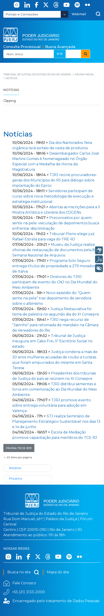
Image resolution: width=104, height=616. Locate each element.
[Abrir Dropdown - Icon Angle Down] (64, 14)
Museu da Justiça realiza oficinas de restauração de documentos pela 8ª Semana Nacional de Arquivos (54, 249)
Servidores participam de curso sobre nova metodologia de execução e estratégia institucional (53, 196)
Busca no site (23, 572)
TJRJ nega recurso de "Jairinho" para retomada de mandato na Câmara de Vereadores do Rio (55, 324)
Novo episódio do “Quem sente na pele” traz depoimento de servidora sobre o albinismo (51, 298)
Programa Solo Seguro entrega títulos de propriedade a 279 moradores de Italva (55, 266)
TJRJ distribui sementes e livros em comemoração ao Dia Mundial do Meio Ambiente (54, 389)
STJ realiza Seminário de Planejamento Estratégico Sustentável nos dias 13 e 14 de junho (56, 421)
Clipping (9, 101)
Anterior (15, 468)
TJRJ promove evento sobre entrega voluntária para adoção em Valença (51, 405)
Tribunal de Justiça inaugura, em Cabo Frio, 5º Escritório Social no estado (52, 341)
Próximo (15, 479)
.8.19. (59, 53)
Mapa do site (58, 572)
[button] (18, 448)
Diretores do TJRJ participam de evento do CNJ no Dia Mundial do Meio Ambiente (54, 282)
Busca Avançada (60, 47)
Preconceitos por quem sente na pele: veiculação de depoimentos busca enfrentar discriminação (55, 223)
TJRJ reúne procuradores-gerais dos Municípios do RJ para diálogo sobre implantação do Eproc (54, 180)
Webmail (79, 14)
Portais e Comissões (22, 14)
